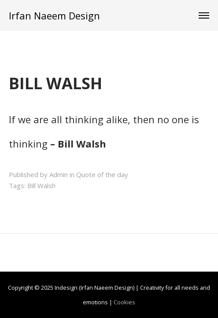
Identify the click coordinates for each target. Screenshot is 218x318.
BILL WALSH (55, 83)
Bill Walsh (41, 185)
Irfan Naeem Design (54, 15)
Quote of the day (102, 174)
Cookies (124, 302)
